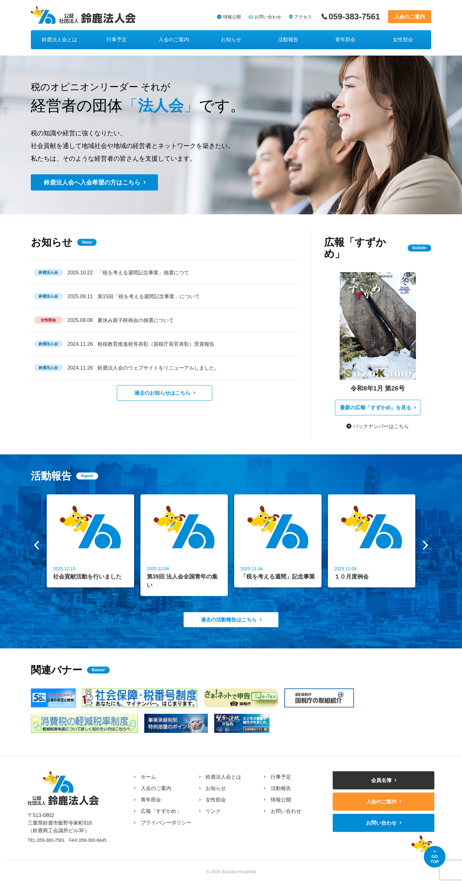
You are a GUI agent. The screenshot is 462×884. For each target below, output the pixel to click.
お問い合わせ (268, 16)
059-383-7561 (354, 16)
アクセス (303, 16)
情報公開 (232, 16)
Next (425, 545)
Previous (36, 545)
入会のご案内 (409, 16)
